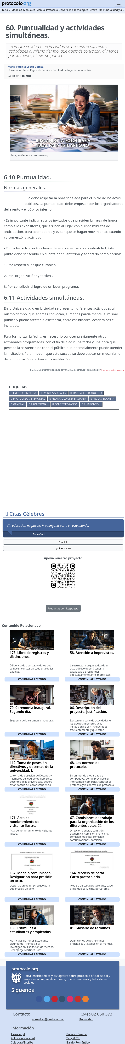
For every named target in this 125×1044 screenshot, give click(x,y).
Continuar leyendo (32, 679)
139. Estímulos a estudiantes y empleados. (31, 930)
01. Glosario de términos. (90, 928)
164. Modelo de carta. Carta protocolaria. (87, 875)
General (18, 404)
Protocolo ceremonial (29, 398)
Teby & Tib (73, 1038)
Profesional (39, 404)
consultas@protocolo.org (49, 1019)
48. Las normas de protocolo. (84, 764)
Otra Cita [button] (63, 542)
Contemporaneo (66, 404)
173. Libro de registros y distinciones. (29, 654)
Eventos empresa (24, 393)
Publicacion (92, 404)
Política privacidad (23, 1038)
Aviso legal (18, 1034)
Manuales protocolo (87, 393)
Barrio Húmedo (76, 1034)
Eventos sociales (54, 393)
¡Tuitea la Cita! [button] (63, 548)
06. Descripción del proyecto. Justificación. (88, 709)
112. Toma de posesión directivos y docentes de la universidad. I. (31, 766)
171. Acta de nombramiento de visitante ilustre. (24, 821)
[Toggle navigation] (118, 3)
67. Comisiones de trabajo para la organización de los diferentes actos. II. (92, 821)
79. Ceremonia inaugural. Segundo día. (30, 709)
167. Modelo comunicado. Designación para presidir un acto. (31, 877)
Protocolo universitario (69, 398)
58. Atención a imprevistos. (92, 652)
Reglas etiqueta (103, 398)
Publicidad (86, 1019)
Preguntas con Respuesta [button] (63, 608)
